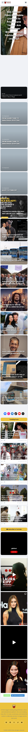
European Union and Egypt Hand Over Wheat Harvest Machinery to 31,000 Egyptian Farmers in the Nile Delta (13, 282)
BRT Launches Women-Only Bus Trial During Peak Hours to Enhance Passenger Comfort (13, 399)
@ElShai (14, 548)
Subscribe (14, 552)
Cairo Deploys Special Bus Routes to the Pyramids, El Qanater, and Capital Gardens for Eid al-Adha (13, 259)
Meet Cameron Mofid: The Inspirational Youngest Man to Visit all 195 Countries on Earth (13, 498)
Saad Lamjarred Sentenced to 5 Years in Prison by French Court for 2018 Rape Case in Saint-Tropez (13, 352)
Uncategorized (5, 116)
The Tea (4, 209)
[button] (2, 2)
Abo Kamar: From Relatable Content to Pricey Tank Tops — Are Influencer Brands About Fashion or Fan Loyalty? (14, 25)
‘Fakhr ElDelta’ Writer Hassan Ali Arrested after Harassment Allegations (13, 306)
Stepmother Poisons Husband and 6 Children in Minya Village (13, 457)
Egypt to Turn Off (9, 190)
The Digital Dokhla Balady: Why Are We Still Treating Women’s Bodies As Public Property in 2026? (13, 212)
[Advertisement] (14, 70)
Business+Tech (5, 92)
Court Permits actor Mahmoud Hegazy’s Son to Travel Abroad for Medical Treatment (13, 329)
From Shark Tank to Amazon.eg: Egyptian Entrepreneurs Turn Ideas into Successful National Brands (13, 119)
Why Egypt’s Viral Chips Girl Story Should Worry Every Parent (13, 478)
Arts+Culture (5, 279)
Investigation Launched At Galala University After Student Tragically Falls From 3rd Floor (13, 376)
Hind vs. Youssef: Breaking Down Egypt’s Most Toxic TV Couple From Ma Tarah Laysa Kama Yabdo (13, 519)
